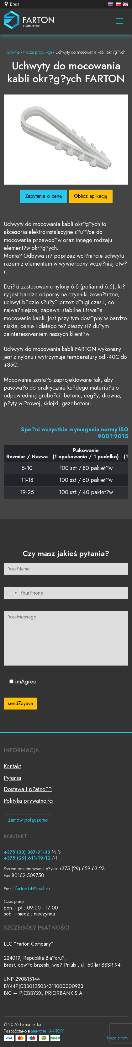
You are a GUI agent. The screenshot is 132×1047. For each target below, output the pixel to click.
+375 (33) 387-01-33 (27, 852)
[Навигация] (119, 21)
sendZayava (20, 703)
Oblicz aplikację (90, 196)
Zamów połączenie (28, 819)
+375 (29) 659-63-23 (82, 868)
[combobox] (11, 593)
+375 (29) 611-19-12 (27, 858)
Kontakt (12, 766)
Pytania (12, 778)
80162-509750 (28, 875)
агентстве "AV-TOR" (48, 1031)
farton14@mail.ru (32, 888)
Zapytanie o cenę (43, 196)
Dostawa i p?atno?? (28, 789)
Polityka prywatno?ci (29, 801)
